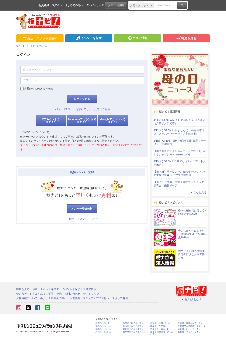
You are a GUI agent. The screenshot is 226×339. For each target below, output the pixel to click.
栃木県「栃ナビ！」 (105, 323)
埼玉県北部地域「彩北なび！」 (161, 333)
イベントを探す (88, 38)
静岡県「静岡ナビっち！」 (162, 323)
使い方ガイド (24, 293)
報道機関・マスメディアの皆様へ (89, 298)
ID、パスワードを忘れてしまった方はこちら (82, 109)
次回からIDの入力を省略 (38, 88)
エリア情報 (137, 38)
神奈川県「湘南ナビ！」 (161, 329)
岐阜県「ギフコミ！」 (160, 326)
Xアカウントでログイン (51, 121)
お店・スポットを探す (39, 39)
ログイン (56, 5)
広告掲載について (26, 298)
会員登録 (43, 5)
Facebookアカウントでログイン (82, 121)
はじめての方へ (73, 5)
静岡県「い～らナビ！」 (189, 329)
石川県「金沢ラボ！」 (106, 332)
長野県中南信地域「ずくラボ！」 (193, 326)
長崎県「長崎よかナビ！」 (190, 323)
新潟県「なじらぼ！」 (133, 326)
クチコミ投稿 (116, 5)
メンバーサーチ (94, 5)
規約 (59, 293)
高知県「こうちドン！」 (189, 332)
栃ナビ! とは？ (191, 299)
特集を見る (186, 39)
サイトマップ (91, 293)
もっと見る (198, 192)
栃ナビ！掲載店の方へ (53, 298)
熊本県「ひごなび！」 (133, 323)
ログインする (82, 98)
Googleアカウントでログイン (112, 121)
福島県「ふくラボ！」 (106, 326)
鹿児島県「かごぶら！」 (134, 332)
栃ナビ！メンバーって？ (82, 218)
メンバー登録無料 (81, 208)
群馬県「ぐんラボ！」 (106, 329)
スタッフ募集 (120, 298)
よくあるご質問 (44, 293)
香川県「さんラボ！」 (133, 329)
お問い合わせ (72, 293)
